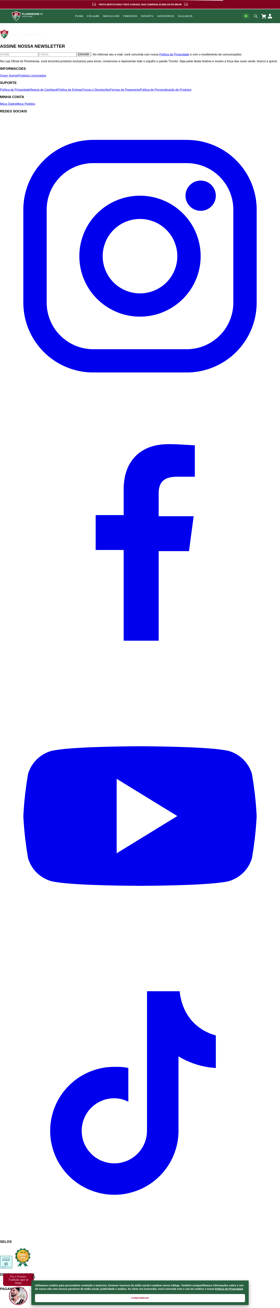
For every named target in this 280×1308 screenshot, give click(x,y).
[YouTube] (140, 954)
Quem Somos (9, 75)
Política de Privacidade (229, 1288)
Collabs (93, 16)
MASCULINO (111, 16)
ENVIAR (83, 54)
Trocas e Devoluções (96, 89)
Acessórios (166, 16)
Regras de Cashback (43, 89)
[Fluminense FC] (23, 38)
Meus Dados (8, 103)
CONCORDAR (140, 1298)
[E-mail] (57, 54)
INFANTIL (147, 16)
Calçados (185, 16)
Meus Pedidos (26, 103)
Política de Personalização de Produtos (165, 89)
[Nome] (19, 54)
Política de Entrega (69, 89)
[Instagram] (140, 394)
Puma (79, 16)
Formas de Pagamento (125, 89)
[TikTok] (140, 1234)
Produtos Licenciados (32, 75)
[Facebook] (140, 674)
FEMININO (130, 16)
